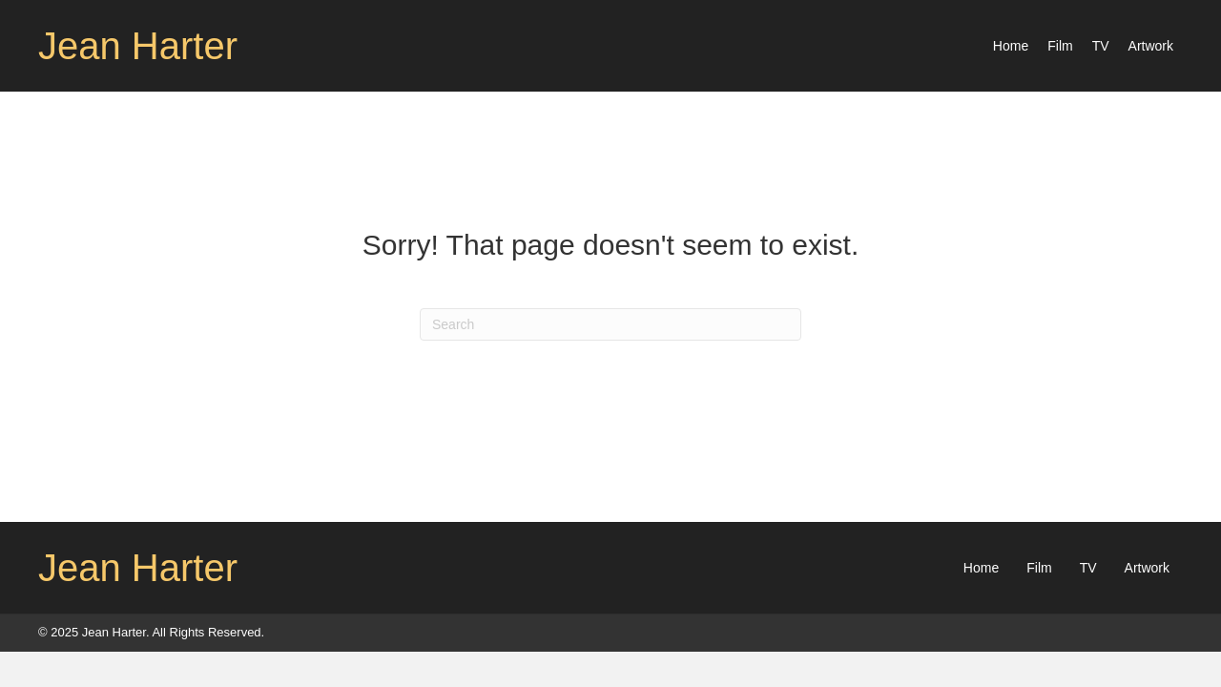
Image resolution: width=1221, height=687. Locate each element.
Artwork (1147, 567)
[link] (1010, 46)
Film (1038, 567)
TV (1088, 567)
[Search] (610, 324)
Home (981, 567)
